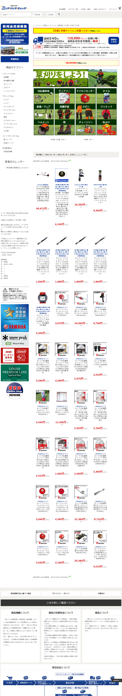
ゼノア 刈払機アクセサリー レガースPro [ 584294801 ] (100, 363)
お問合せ (101, 593)
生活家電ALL (7, 148)
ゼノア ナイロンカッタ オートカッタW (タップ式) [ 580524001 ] (42, 551)
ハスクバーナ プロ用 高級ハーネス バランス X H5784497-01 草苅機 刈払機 (81, 191)
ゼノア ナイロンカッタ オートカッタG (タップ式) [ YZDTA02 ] (62, 311)
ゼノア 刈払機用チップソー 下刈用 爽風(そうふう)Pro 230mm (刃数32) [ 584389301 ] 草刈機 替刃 (81, 365)
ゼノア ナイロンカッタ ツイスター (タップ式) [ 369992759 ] (61, 551)
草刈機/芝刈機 (9, 81)
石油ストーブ (9, 143)
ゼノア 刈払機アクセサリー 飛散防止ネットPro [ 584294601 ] (62, 410)
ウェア (6, 100)
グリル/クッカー (10, 120)
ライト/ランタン (10, 110)
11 (67, 161)
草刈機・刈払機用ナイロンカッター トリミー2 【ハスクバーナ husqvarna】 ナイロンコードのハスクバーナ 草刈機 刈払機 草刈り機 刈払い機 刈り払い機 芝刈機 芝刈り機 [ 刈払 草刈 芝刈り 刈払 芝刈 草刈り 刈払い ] (62, 200)
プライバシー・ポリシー (61, 593)
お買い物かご (120, 8)
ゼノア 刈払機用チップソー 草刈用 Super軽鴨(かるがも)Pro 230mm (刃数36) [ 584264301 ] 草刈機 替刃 (62, 460)
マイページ (113, 9)
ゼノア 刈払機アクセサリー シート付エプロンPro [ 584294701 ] (43, 410)
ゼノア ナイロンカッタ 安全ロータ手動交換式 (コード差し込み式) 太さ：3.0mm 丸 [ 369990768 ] (100, 553)
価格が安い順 (50, 155)
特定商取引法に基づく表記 (21, 593)
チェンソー (8, 84)
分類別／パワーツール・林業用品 (53, 25)
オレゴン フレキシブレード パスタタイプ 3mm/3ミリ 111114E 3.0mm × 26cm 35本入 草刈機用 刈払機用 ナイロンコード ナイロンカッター (81, 262)
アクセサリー (9, 127)
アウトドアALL (8, 96)
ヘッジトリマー (9, 91)
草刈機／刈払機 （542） (58, 139)
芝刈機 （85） (88, 139)
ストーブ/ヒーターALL (10, 136)
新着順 (72, 155)
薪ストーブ (8, 139)
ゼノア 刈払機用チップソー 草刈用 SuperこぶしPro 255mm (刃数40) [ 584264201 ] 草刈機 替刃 (81, 460)
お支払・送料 (85, 9)
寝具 (5, 117)
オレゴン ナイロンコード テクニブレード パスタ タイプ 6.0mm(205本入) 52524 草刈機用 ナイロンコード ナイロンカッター (100, 193)
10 (65, 161)
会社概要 (62, 9)
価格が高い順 (63, 155)
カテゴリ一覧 (73, 9)
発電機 (6, 77)
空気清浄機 (8, 151)
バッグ (6, 103)
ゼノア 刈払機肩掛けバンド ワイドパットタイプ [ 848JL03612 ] (100, 311)
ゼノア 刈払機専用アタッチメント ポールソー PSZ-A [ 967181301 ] (81, 311)
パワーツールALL (9, 74)
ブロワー (7, 87)
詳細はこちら (95, 31)
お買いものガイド (100, 9)
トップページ (37, 25)
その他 (6, 131)
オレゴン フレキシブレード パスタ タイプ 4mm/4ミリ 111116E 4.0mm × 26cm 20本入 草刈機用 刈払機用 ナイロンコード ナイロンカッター (43, 262)
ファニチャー (9, 113)
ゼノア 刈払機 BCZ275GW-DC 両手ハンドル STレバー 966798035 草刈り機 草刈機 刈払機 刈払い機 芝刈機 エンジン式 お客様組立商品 (42, 192)
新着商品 (15, 59)
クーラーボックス (10, 124)
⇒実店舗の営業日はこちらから (17, 168)
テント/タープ (9, 106)
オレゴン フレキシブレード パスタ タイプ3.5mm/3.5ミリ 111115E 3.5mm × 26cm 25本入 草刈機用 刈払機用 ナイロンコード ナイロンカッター (62, 262)
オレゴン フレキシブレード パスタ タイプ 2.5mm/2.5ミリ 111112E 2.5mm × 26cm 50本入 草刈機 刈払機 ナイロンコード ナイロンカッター (100, 262)
